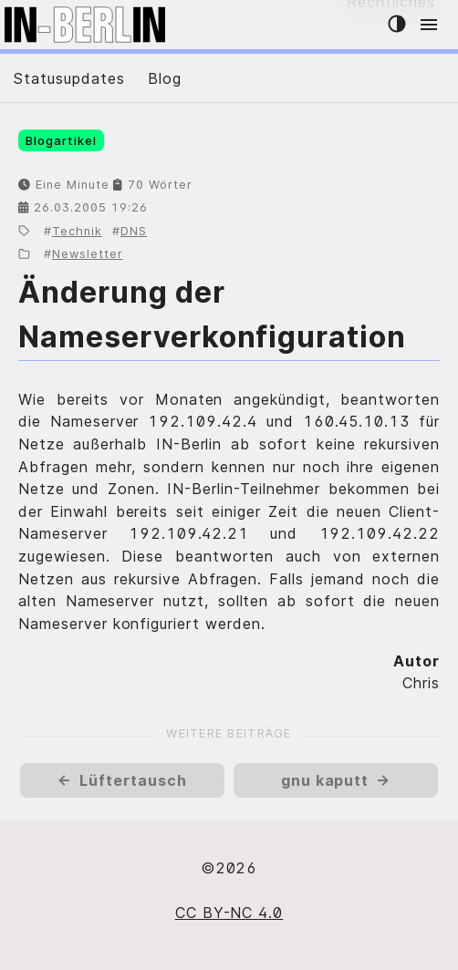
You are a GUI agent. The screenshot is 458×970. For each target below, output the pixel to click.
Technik (77, 231)
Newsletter (87, 254)
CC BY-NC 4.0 (229, 912)
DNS (133, 231)
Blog (165, 78)
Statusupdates (69, 78)
